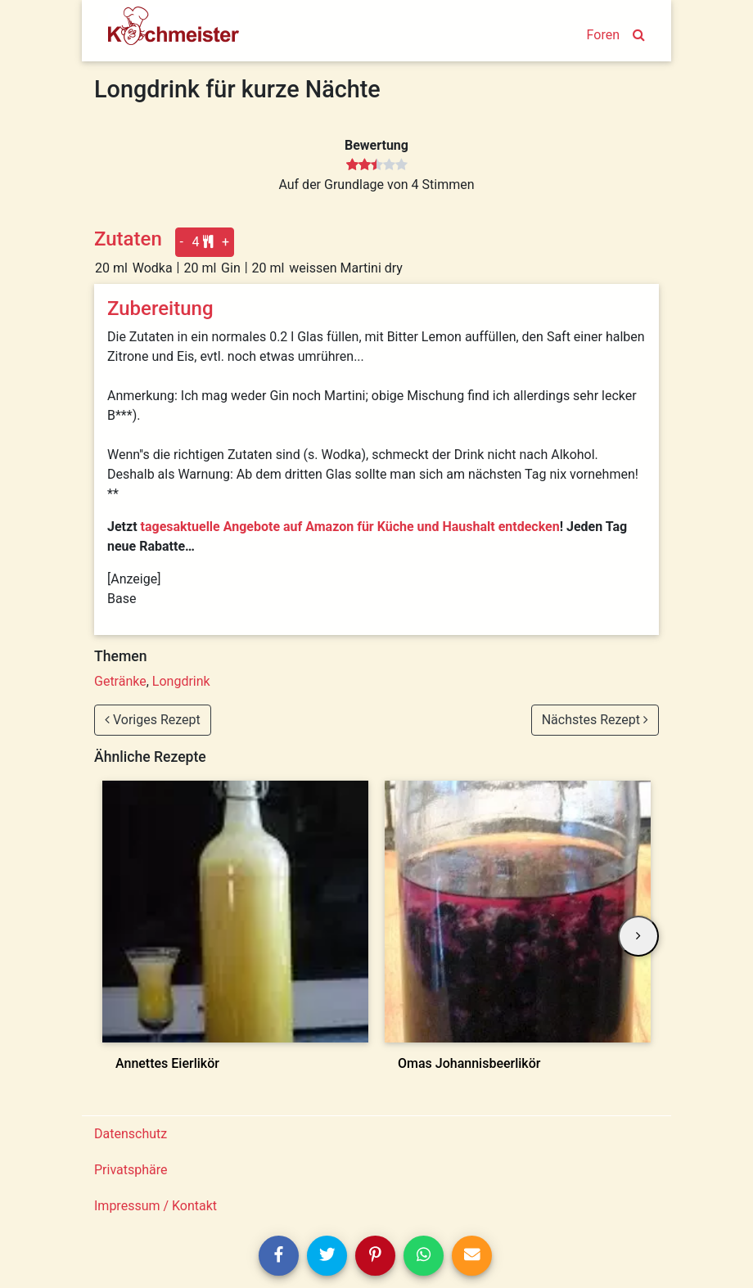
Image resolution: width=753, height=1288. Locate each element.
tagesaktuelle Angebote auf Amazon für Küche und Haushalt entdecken (350, 526)
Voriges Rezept (153, 719)
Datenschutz (130, 1134)
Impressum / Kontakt (155, 1206)
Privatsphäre (131, 1170)
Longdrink (181, 681)
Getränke (120, 681)
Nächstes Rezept (595, 719)
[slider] (377, 165)
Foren (603, 35)
